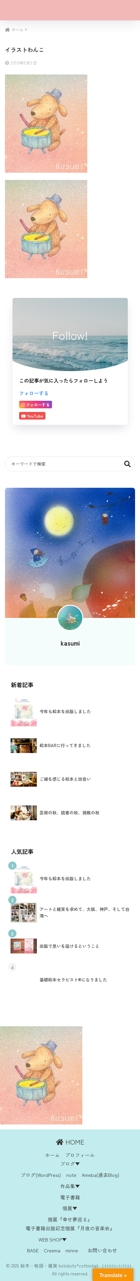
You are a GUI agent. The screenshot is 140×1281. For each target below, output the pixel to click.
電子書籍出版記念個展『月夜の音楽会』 (70, 1228)
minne (72, 1250)
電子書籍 (70, 1197)
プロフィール (80, 1154)
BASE (33, 1250)
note (71, 1174)
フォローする (34, 393)
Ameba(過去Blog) (100, 1174)
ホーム (52, 1154)
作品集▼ (70, 1185)
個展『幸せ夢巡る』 (70, 1219)
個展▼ (70, 1208)
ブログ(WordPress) (41, 1174)
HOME (70, 1142)
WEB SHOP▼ (53, 1239)
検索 (127, 463)
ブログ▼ (70, 1163)
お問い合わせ (102, 1250)
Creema (52, 1250)
